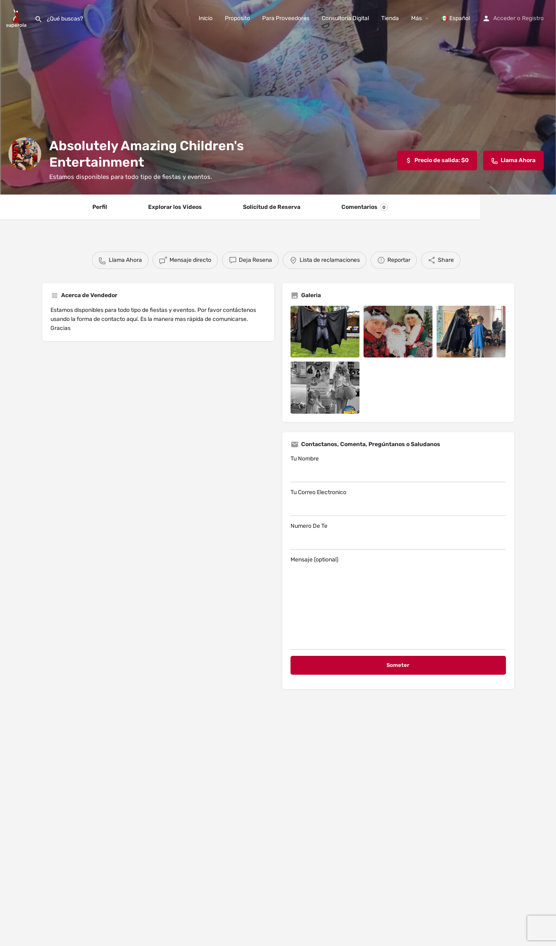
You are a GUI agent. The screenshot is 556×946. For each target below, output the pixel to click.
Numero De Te (398, 536)
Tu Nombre (398, 468)
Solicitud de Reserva (271, 207)
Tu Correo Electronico (398, 502)
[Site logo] (17, 17)
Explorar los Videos (175, 207)
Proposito (237, 18)
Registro (533, 18)
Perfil (99, 207)
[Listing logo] (24, 153)
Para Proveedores (285, 18)
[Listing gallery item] (325, 331)
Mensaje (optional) (398, 603)
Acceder (504, 18)
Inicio (206, 18)
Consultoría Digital (345, 18)
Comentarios (364, 207)
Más (416, 18)
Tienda (390, 18)
